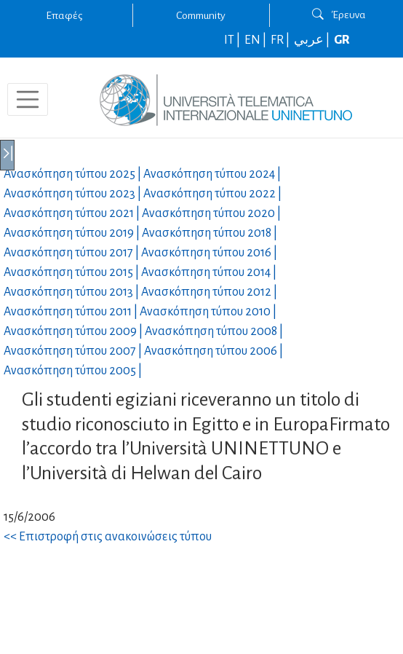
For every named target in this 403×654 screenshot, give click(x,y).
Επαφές (64, 15)
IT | (233, 40)
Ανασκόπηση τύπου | (73, 174)
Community (201, 15)
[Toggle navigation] (27, 100)
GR (342, 40)
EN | (256, 40)
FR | (281, 40)
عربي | (313, 40)
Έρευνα (339, 14)
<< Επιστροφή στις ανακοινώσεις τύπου (108, 536)
